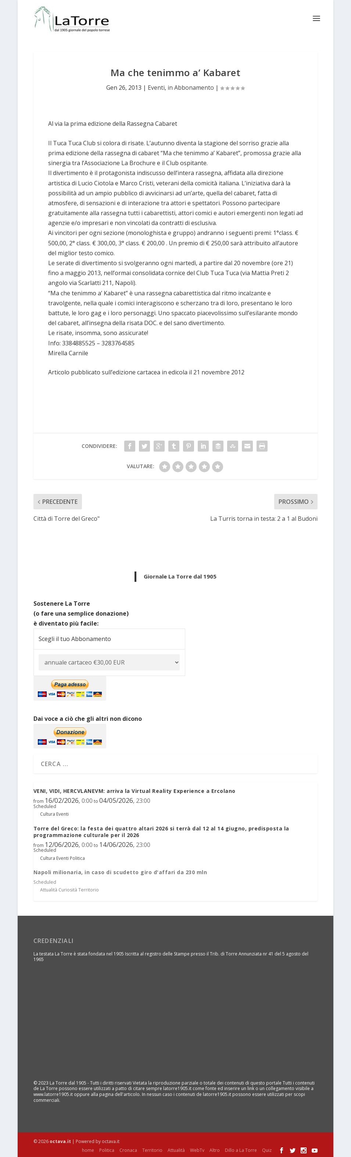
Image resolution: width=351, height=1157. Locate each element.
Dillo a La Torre (241, 1150)
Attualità (176, 1150)
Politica (106, 1150)
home (88, 1150)
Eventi (156, 87)
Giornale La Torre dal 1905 (180, 576)
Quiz (267, 1150)
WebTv (197, 1150)
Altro (214, 1150)
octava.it (60, 1141)
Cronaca (128, 1150)
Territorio (152, 1150)
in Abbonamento (191, 87)
